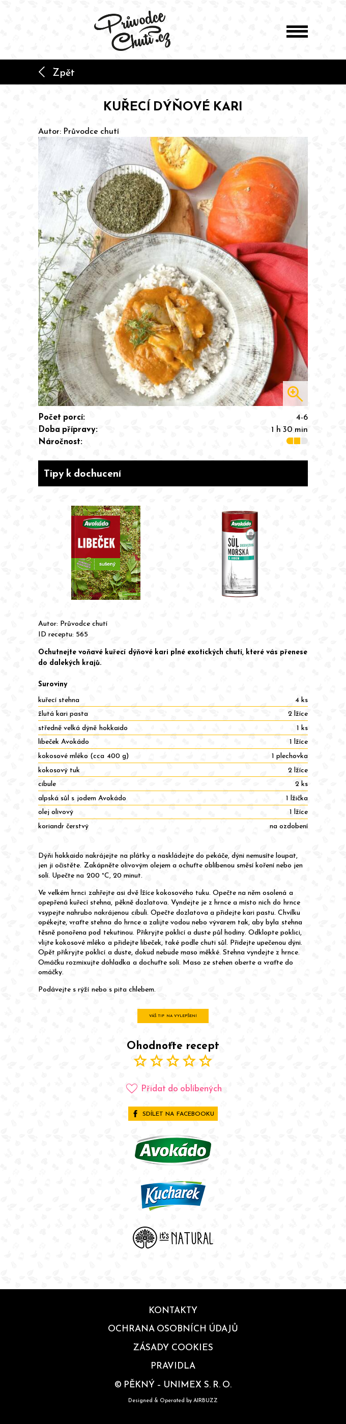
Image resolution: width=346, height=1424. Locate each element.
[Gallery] (173, 553)
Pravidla (173, 1365)
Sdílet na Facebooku (173, 1113)
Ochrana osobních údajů (173, 1328)
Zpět (56, 72)
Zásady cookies (173, 1347)
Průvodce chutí (91, 131)
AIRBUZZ (205, 1400)
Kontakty (173, 1310)
